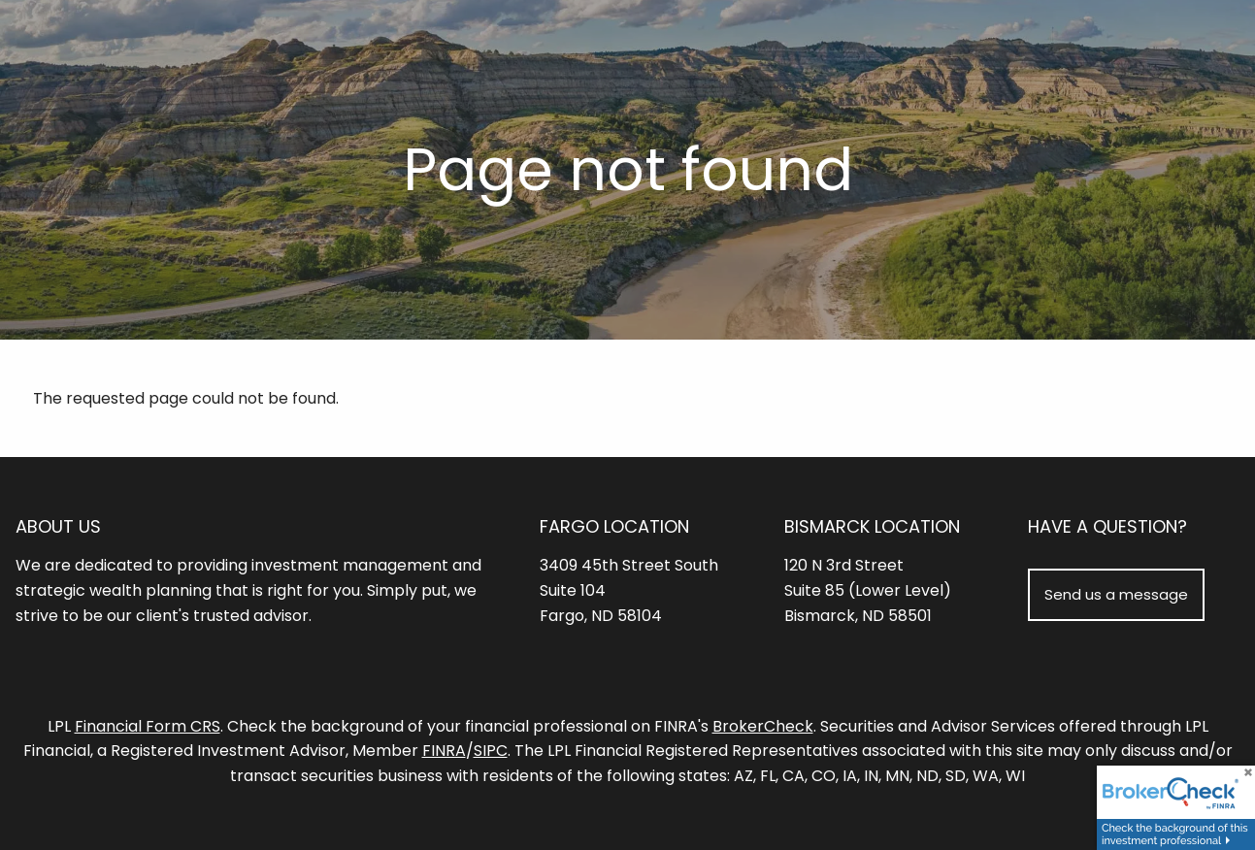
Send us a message (1116, 594)
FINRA (444, 751)
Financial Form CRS (147, 726)
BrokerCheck (762, 726)
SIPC (491, 751)
